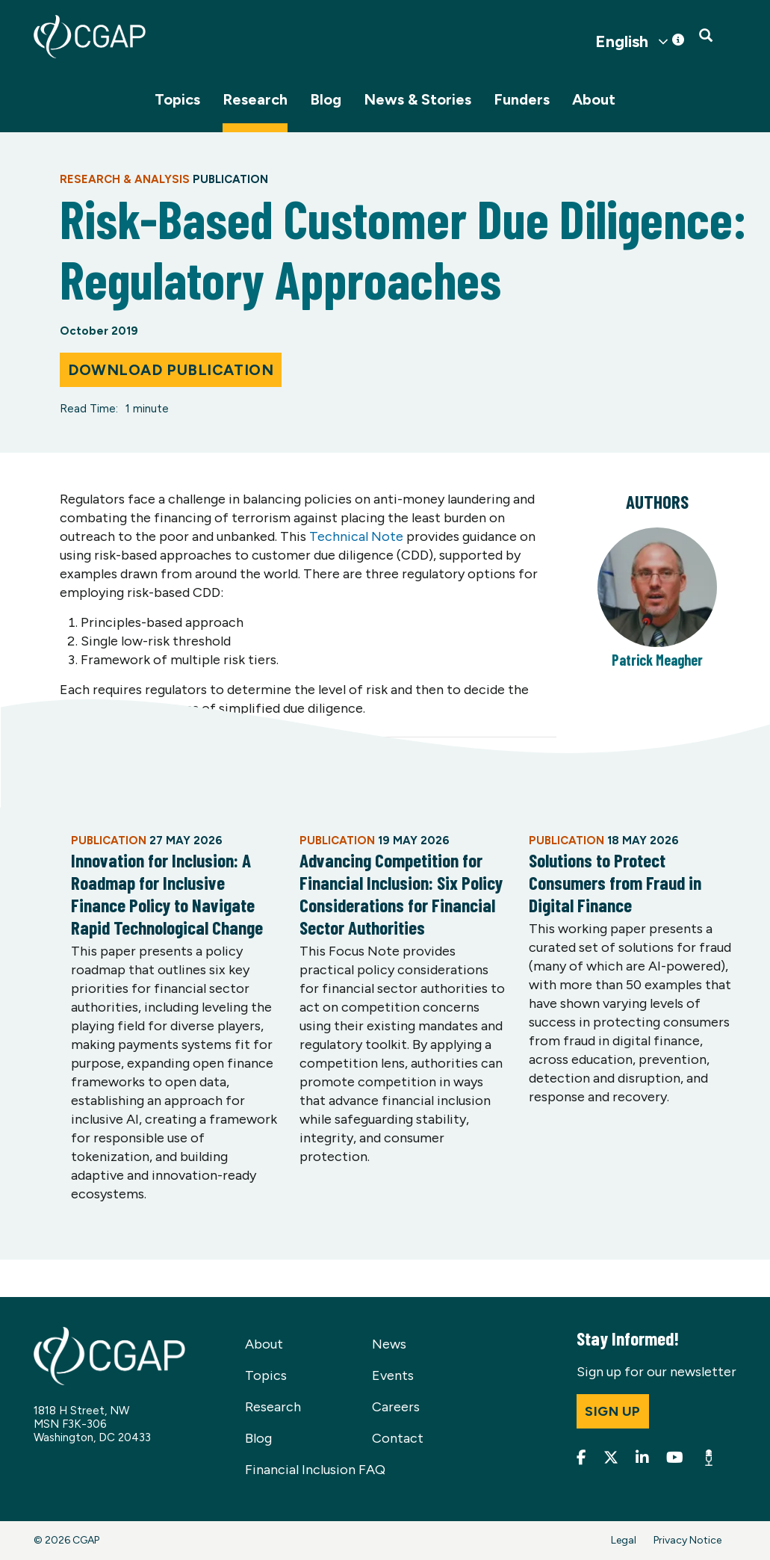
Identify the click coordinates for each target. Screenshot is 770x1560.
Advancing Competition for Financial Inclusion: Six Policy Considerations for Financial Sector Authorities (401, 893)
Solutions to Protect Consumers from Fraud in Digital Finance (615, 882)
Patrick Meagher (657, 660)
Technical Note (356, 536)
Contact (397, 1438)
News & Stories (417, 99)
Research (255, 99)
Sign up (613, 1411)
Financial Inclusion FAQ (315, 1469)
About (593, 99)
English (621, 42)
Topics (177, 99)
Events (393, 1375)
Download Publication (170, 370)
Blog (325, 99)
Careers (396, 1407)
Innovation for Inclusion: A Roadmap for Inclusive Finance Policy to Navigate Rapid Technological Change (167, 893)
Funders (522, 99)
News (389, 1344)
